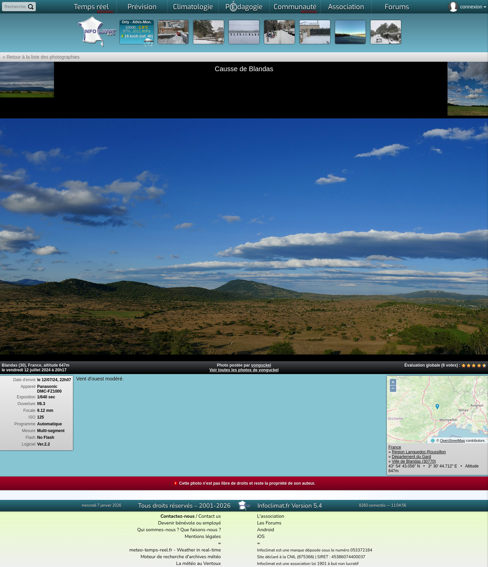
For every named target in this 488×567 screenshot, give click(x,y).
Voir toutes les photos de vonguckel (243, 370)
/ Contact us (190, 516)
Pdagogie (244, 6)
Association (346, 6)
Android (265, 530)
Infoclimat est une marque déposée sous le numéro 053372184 (314, 550)
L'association (270, 516)
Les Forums (269, 523)
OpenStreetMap (452, 440)
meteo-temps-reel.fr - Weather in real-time (175, 550)
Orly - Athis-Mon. (137, 22)
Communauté (295, 8)
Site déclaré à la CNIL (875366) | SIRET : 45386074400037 (311, 557)
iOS (261, 536)
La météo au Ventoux (198, 563)
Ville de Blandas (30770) (414, 461)
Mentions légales (203, 536)
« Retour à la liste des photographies (40, 57)
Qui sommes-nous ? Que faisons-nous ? (179, 530)
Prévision (142, 6)
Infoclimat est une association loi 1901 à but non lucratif (308, 563)
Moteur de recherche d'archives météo (180, 557)
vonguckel (261, 365)
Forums (397, 6)
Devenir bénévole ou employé (189, 523)
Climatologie (193, 6)
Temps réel (93, 8)
